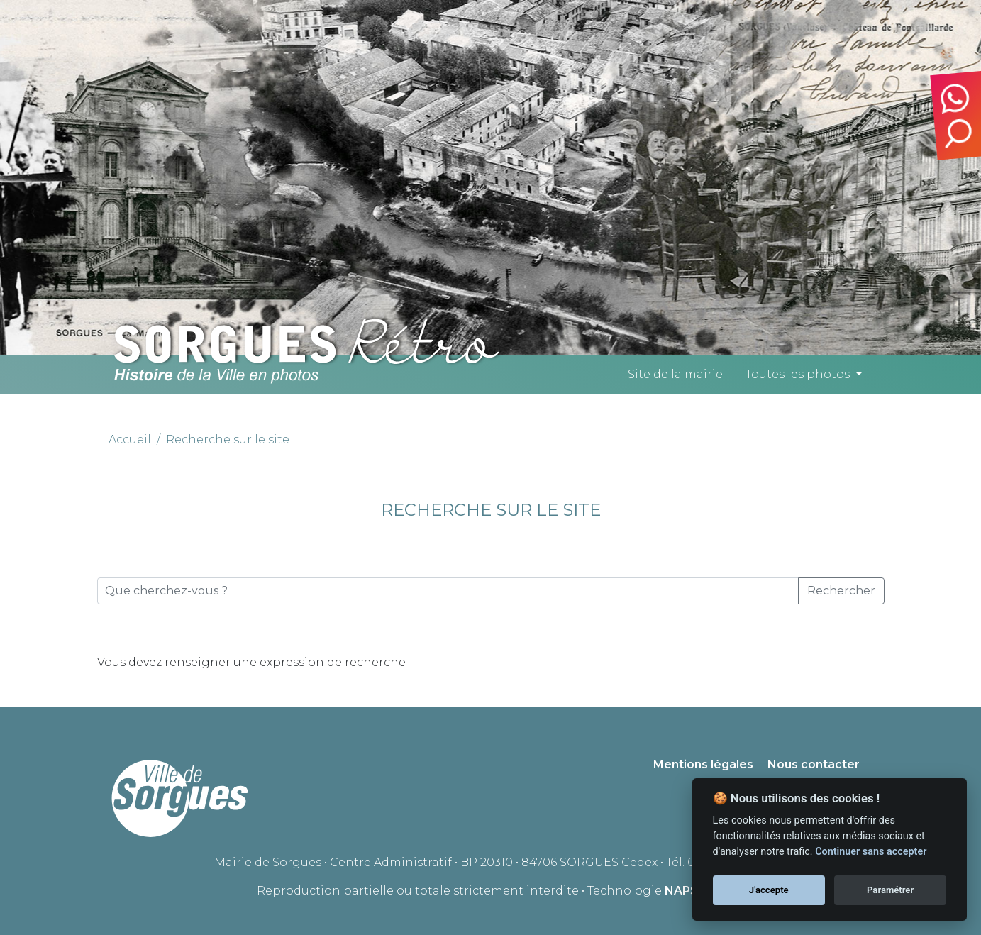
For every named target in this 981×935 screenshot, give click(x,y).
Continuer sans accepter (870, 852)
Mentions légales (703, 764)
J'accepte (769, 890)
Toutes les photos (798, 374)
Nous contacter (813, 764)
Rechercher (841, 590)
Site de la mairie (675, 374)
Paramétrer (890, 890)
